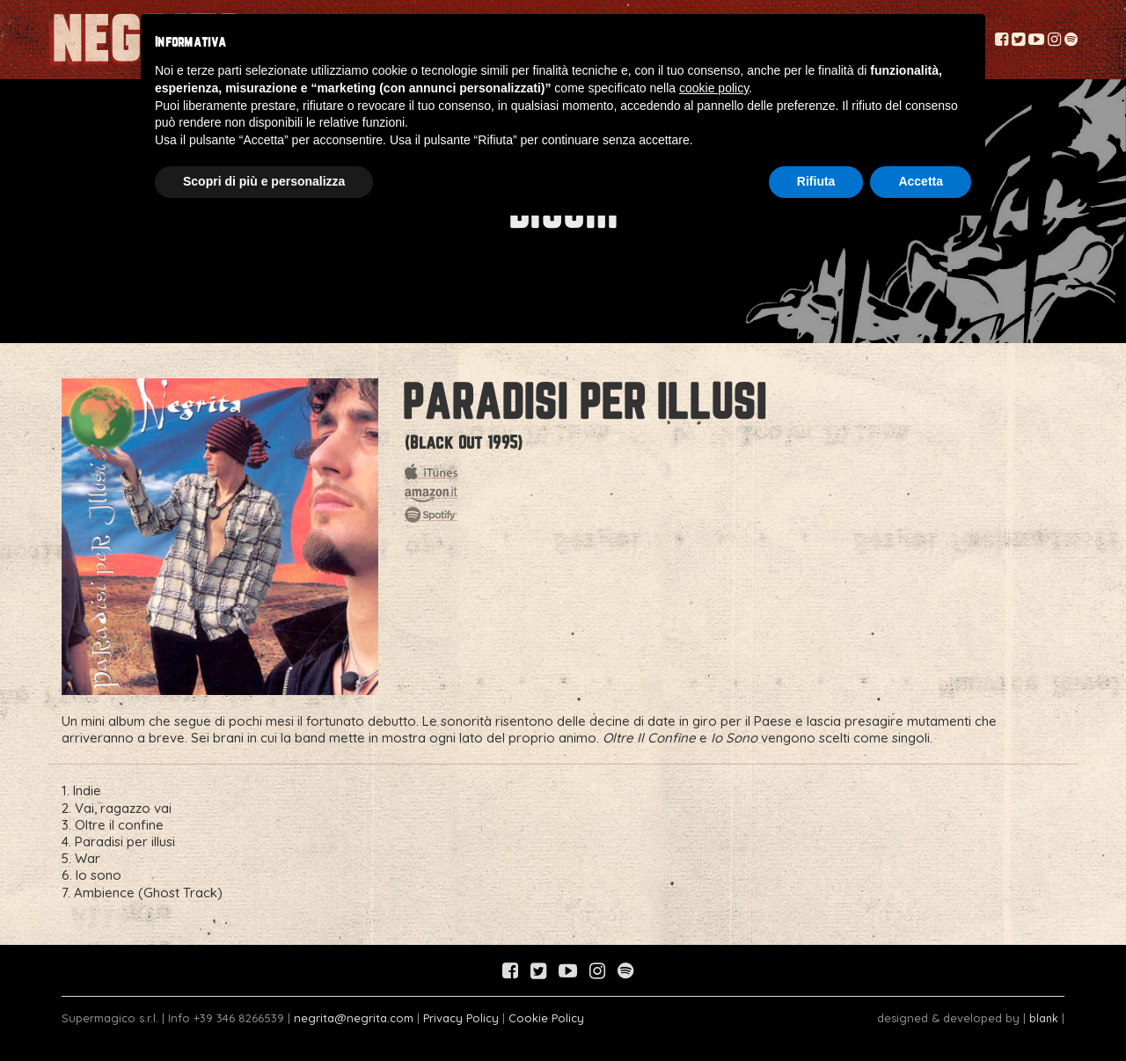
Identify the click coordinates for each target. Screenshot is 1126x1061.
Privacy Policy (461, 1018)
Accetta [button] (920, 181)
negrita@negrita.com (353, 1018)
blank (1043, 1018)
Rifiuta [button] (816, 181)
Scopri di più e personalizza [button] (264, 181)
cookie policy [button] (714, 88)
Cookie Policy (546, 1018)
